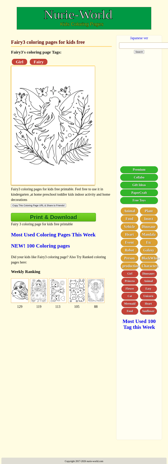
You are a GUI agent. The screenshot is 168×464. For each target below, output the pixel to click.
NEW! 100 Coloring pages (40, 246)
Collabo (139, 177)
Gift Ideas (139, 185)
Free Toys (139, 200)
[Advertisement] (59, 333)
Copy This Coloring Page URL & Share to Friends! (38, 205)
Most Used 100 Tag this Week (139, 324)
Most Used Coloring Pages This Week (53, 234)
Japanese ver (139, 38)
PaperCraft (139, 193)
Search (139, 52)
